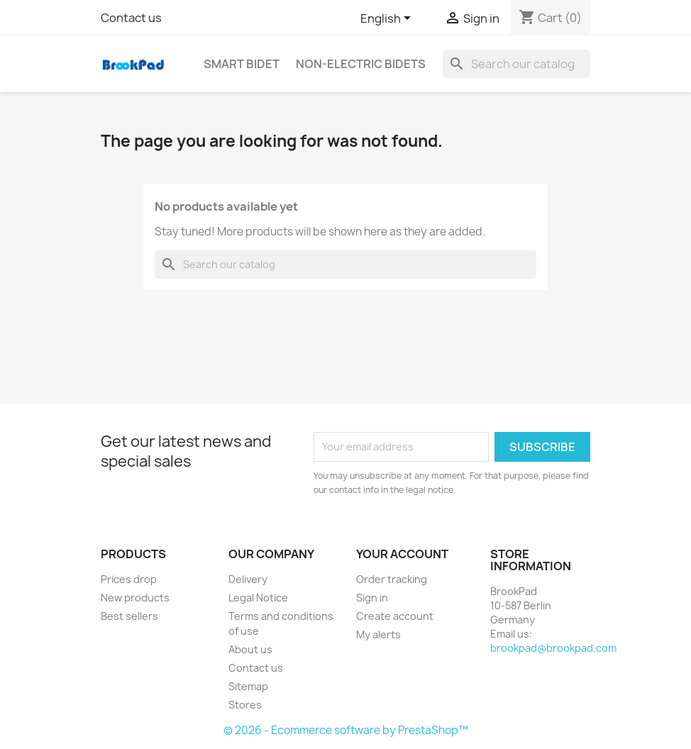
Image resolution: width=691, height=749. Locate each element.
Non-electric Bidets (361, 64)
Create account (394, 616)
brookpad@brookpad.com (553, 648)
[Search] (516, 64)
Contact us (131, 18)
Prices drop (129, 579)
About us (250, 649)
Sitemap (248, 686)
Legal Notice (258, 597)
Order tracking (391, 579)
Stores (245, 704)
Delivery (247, 579)
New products (135, 597)
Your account (402, 554)
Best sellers (129, 616)
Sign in (372, 597)
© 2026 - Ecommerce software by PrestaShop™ (345, 730)
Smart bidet (242, 64)
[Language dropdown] (388, 19)
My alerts (378, 634)
